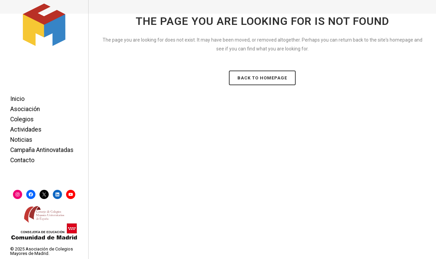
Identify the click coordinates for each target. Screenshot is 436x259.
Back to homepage (262, 77)
